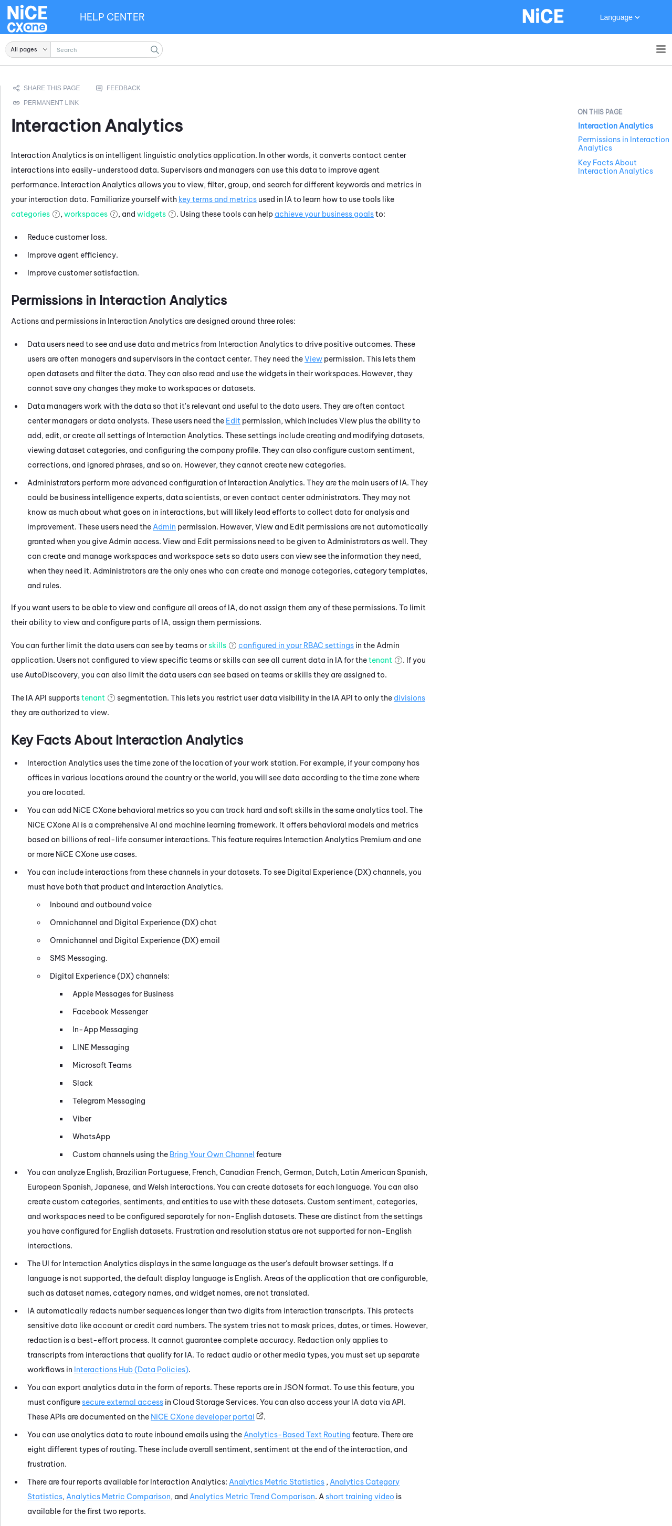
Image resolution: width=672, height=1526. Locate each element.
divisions (540, 698)
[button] (28, 49)
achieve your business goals (455, 214)
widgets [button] (282, 214)
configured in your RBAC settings (427, 645)
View (445, 359)
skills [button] (349, 645)
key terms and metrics (349, 199)
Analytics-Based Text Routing (428, 1434)
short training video (491, 1496)
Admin (295, 527)
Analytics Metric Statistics (408, 1482)
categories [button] (161, 214)
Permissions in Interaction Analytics (623, 144)
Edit (364, 421)
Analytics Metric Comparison (249, 1496)
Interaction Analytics (615, 126)
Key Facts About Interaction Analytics (615, 167)
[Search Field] (84, 49)
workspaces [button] (217, 214)
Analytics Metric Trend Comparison (383, 1496)
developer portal (334, 1417)
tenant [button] (511, 660)
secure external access (254, 1402)
